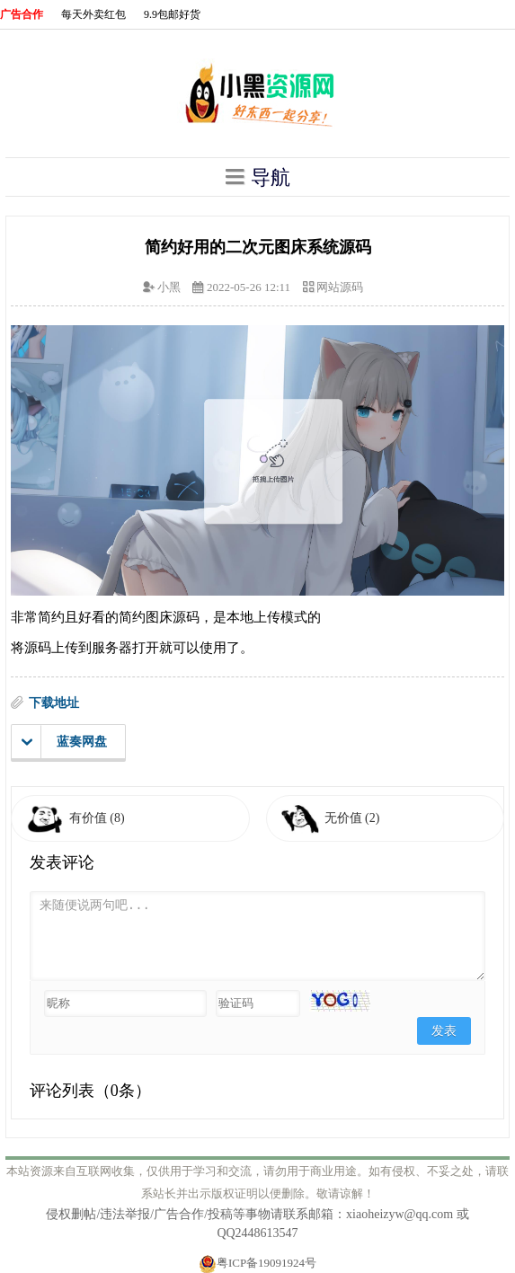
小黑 (169, 287)
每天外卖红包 (93, 14)
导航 (258, 177)
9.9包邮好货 (172, 14)
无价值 (352, 818)
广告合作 (21, 14)
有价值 (97, 818)
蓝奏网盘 (64, 742)
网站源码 (339, 287)
